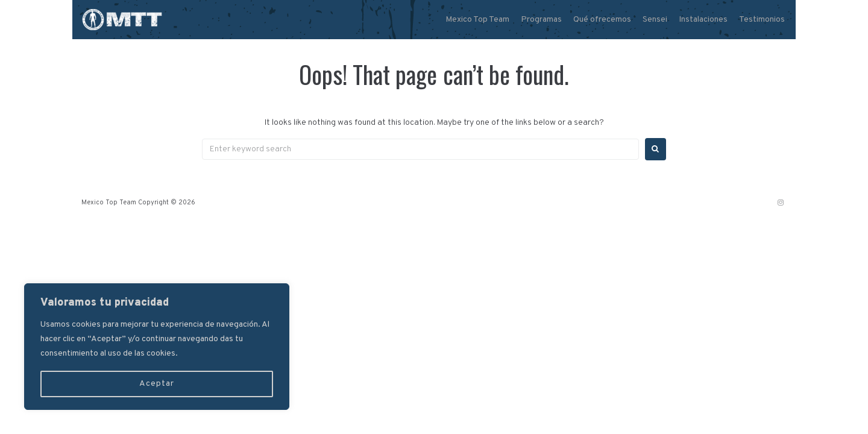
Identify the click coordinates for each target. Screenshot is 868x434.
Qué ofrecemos (602, 19)
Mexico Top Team (477, 19)
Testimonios (762, 19)
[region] (156, 346)
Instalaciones (703, 19)
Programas (541, 19)
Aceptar (156, 384)
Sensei (655, 19)
